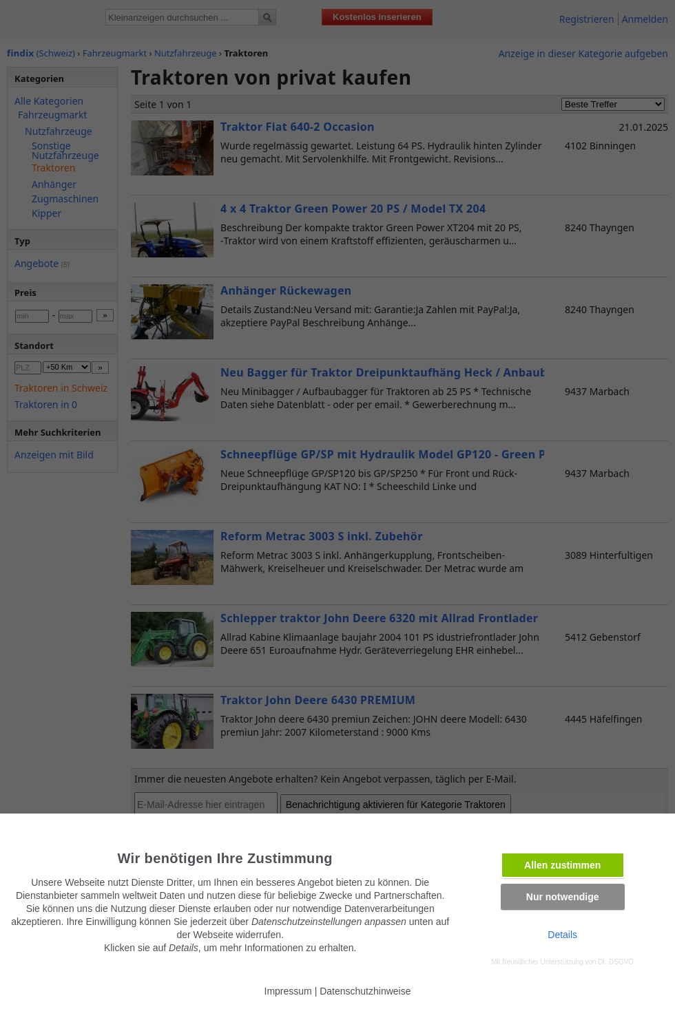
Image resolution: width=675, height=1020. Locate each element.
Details (562, 934)
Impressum (288, 991)
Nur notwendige (562, 896)
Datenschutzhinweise (365, 991)
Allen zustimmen (562, 865)
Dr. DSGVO (616, 962)
